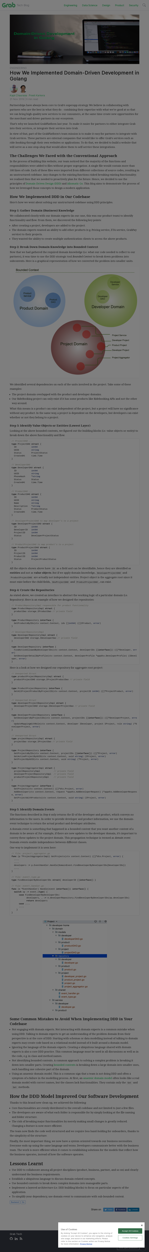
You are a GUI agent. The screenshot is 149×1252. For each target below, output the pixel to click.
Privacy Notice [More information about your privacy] (86, 1244)
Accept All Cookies (130, 1231)
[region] (101, 1235)
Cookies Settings (130, 1238)
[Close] (142, 1225)
